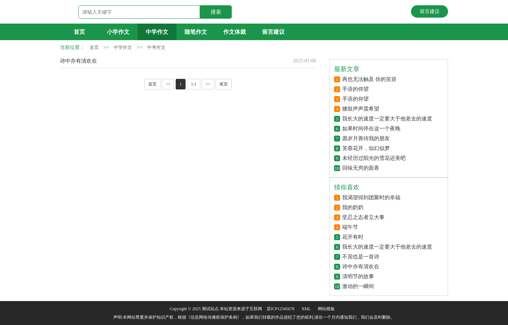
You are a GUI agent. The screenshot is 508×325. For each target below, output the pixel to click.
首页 (79, 32)
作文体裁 (234, 32)
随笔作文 (196, 32)
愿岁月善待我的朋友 (366, 138)
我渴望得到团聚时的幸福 (371, 197)
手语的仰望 (355, 89)
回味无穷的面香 (360, 168)
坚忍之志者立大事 (363, 217)
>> (208, 84)
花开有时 (352, 237)
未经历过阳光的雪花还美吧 (374, 158)
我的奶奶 (352, 207)
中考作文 (156, 47)
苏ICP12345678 (281, 308)
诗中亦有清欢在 (78, 61)
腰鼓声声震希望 (360, 109)
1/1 (193, 84)
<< (168, 84)
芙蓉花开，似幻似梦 (366, 148)
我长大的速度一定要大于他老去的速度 (387, 118)
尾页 (223, 84)
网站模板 (326, 308)
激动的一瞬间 (358, 286)
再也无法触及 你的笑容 (369, 79)
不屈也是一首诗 (360, 257)
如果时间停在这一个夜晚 (371, 128)
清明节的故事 (358, 276)
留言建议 (430, 11)
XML (306, 308)
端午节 (350, 227)
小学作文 (118, 32)
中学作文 (157, 32)
